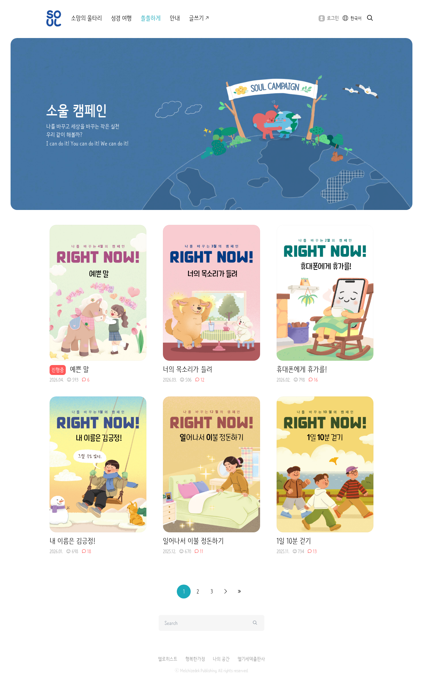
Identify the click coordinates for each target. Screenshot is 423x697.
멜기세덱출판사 (251, 659)
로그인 (329, 18)
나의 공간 (221, 659)
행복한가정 (195, 659)
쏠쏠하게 (151, 18)
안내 (175, 18)
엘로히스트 (167, 659)
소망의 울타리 (86, 18)
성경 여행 (121, 18)
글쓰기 (199, 18)
